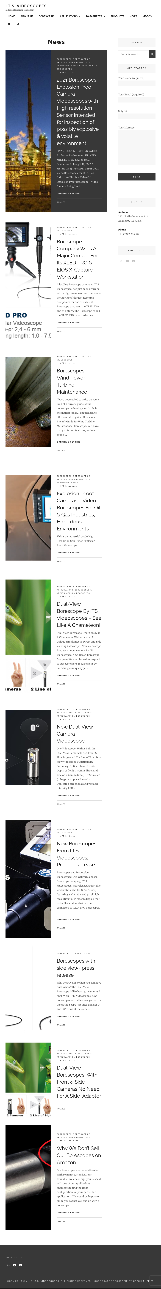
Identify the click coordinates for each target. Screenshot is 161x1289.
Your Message (136, 147)
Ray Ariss (61, 203)
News (133, 16)
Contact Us (47, 16)
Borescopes (64, 60)
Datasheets (94, 16)
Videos (147, 16)
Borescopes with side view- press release (76, 968)
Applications (69, 16)
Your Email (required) (136, 97)
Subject (136, 114)
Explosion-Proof (67, 66)
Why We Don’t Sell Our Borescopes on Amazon (79, 1156)
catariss (61, 1222)
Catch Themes (143, 1282)
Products (117, 16)
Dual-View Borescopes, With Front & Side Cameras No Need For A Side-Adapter (79, 1082)
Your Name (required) (136, 81)
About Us (27, 16)
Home (11, 16)
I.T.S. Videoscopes (26, 6)
